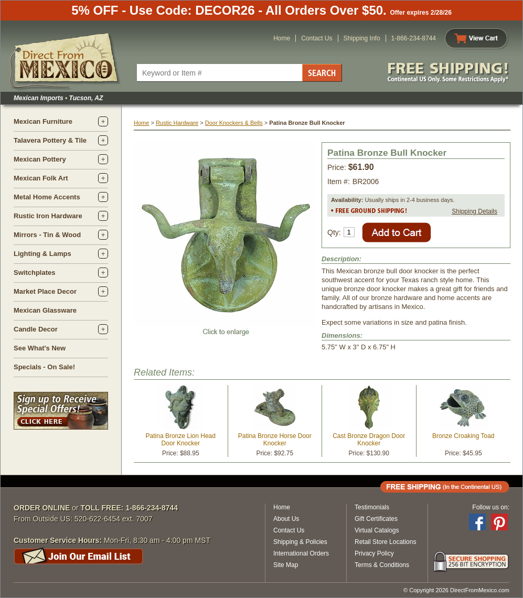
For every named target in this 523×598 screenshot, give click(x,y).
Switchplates (34, 272)
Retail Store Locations (385, 542)
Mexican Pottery (40, 159)
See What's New (40, 348)
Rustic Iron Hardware (48, 216)
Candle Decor (36, 329)
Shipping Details (474, 211)
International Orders (301, 553)
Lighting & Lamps (42, 254)
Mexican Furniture (43, 121)
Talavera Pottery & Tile (50, 140)
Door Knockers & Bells (234, 123)
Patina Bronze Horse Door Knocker (275, 439)
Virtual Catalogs (377, 530)
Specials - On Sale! (44, 367)
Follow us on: (490, 507)
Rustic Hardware (177, 123)
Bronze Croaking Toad (463, 436)
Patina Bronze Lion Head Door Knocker (181, 439)
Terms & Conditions (382, 565)
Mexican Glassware (45, 310)
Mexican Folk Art (41, 178)
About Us (286, 518)
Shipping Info (362, 38)
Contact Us (316, 38)
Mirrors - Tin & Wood (47, 235)
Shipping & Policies (300, 542)
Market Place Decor (45, 291)
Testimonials (372, 507)
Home (281, 38)
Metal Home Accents (47, 197)
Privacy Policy (374, 553)
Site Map (285, 565)
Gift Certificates (376, 518)
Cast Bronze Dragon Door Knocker (369, 439)
